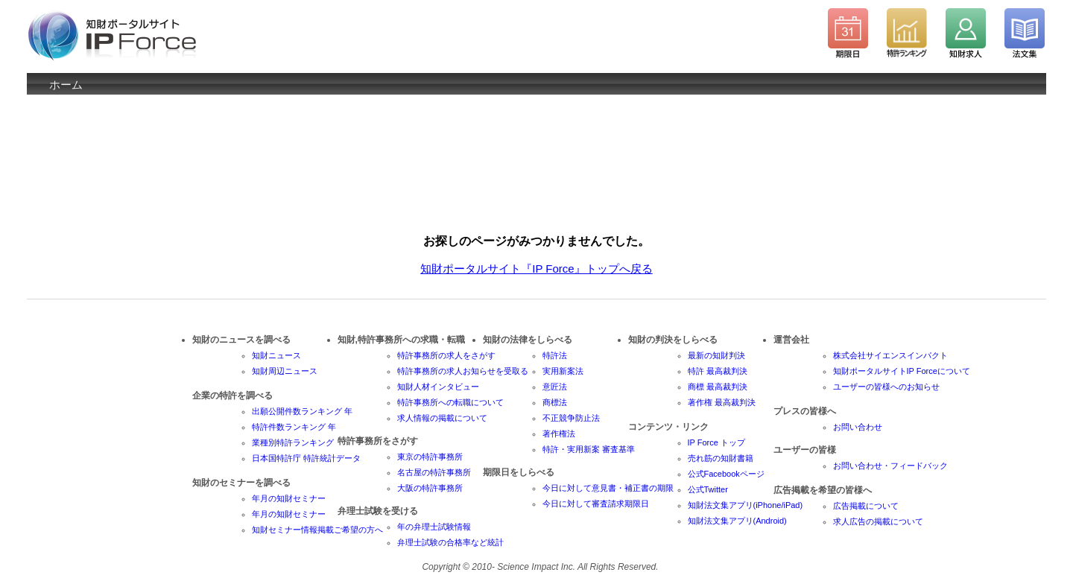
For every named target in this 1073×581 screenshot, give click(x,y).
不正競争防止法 (571, 417)
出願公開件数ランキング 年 (302, 411)
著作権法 (558, 433)
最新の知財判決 (716, 355)
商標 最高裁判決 (717, 386)
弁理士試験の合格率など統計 (450, 542)
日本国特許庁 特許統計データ (306, 458)
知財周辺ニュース (284, 370)
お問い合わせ (857, 426)
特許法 (554, 355)
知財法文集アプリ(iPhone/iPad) (745, 505)
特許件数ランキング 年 (294, 426)
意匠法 (554, 386)
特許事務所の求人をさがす (446, 355)
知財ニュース (276, 355)
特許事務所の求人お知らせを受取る (462, 370)
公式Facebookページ (726, 473)
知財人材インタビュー (438, 386)
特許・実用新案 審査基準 (588, 449)
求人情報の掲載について (442, 417)
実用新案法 (562, 370)
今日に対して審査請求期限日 (595, 503)
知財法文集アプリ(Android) (737, 520)
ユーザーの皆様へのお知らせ (886, 386)
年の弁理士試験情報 (434, 526)
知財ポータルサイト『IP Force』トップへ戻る (536, 268)
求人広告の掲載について (878, 521)
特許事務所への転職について (450, 402)
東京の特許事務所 (430, 456)
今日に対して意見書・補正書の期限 (608, 487)
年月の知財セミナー (289, 498)
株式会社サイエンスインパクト (890, 355)
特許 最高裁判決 (717, 370)
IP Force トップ (716, 442)
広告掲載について (866, 505)
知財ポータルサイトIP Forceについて (901, 370)
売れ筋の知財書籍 (720, 458)
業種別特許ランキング (293, 442)
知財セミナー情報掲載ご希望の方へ (317, 529)
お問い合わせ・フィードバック (890, 465)
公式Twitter (708, 489)
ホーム (66, 84)
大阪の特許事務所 (430, 487)
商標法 (554, 402)
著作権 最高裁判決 (722, 402)
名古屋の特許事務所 (434, 472)
